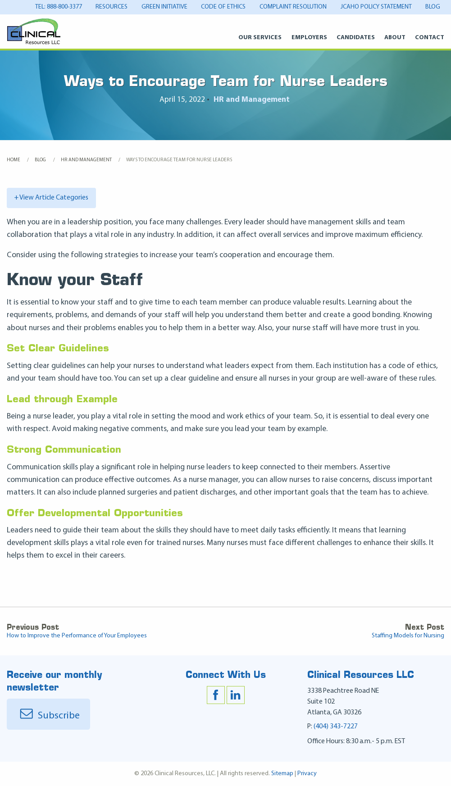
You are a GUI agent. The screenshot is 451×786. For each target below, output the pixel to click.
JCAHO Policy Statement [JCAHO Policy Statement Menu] (376, 7)
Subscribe (48, 716)
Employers (309, 38)
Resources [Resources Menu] (112, 7)
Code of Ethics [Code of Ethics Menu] (223, 7)
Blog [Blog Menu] (432, 7)
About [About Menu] (394, 38)
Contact (429, 38)
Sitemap (282, 773)
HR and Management (252, 100)
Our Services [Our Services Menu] (260, 38)
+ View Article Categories (51, 197)
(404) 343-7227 (336, 726)
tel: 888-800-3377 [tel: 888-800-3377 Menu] (58, 7)
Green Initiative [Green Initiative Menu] (164, 7)
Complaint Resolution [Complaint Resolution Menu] (293, 7)
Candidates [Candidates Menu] (356, 38)
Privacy (307, 773)
